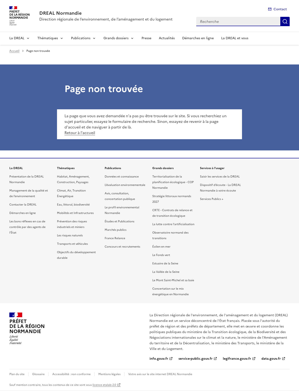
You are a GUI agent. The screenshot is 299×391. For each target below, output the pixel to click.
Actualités (167, 38)
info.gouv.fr (159, 358)
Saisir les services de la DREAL (220, 176)
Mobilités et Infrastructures (75, 213)
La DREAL (16, 38)
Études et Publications (119, 221)
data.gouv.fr (271, 358)
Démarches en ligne (198, 38)
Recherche (285, 21)
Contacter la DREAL (22, 205)
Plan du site (17, 374)
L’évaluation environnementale (125, 185)
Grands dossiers (115, 38)
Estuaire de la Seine (165, 263)
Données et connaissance (122, 176)
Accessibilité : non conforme (71, 374)
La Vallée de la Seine (165, 272)
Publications (80, 38)
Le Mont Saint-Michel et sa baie (173, 280)
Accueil (14, 51)
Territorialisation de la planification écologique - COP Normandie (173, 182)
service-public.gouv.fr (195, 358)
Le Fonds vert (161, 255)
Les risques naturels (70, 235)
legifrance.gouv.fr (237, 358)
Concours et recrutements (122, 247)
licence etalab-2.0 (104, 385)
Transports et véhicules (72, 244)
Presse (146, 38)
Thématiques (47, 38)
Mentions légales (109, 374)
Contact (280, 9)
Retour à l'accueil (79, 132)
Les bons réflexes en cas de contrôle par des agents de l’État (27, 227)
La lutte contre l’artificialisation (173, 224)
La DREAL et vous (234, 38)
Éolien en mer (161, 247)
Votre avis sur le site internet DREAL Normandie (160, 374)
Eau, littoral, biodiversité (73, 205)
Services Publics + (211, 199)
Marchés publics (115, 230)
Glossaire (38, 374)
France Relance (115, 238)
